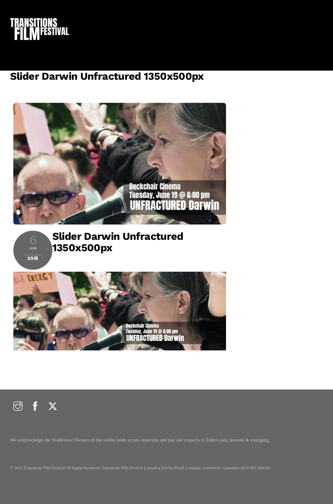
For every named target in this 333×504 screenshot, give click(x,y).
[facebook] (35, 406)
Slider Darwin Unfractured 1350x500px (107, 76)
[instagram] (18, 406)
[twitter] (52, 406)
